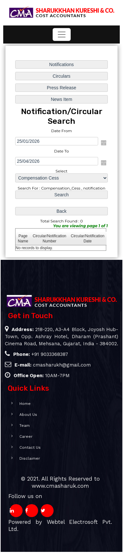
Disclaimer (24, 458)
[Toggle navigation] (62, 34)
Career (20, 436)
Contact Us (24, 447)
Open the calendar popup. (103, 142)
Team (19, 425)
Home (19, 403)
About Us (22, 414)
